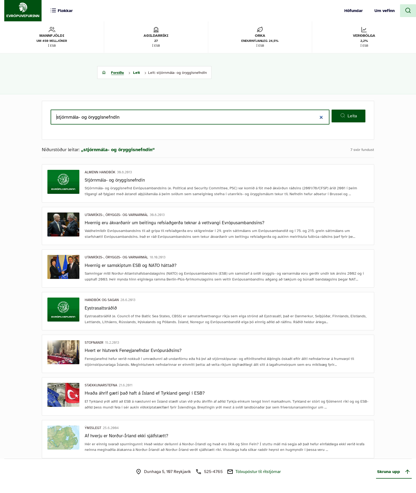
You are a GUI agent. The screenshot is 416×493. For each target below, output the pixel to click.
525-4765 (213, 471)
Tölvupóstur (258, 471)
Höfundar (353, 10)
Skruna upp (394, 471)
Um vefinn (384, 10)
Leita (348, 116)
